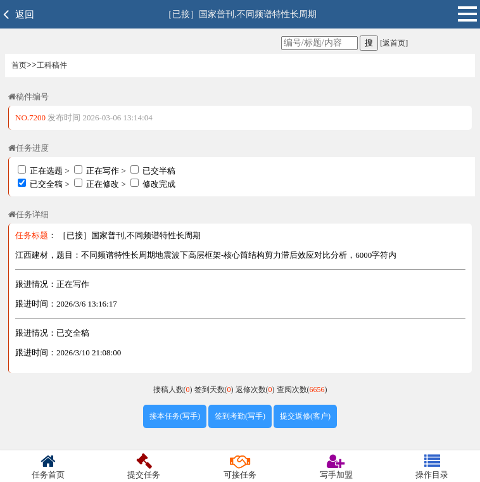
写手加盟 (336, 466)
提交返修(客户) (305, 416)
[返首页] (393, 43)
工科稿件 (52, 65)
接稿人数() (173, 389)
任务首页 (48, 466)
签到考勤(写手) (240, 416)
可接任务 (240, 466)
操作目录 (432, 466)
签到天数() (215, 389)
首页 (19, 65)
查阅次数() (302, 389)
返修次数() (256, 389)
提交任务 (144, 466)
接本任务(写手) (174, 416)
